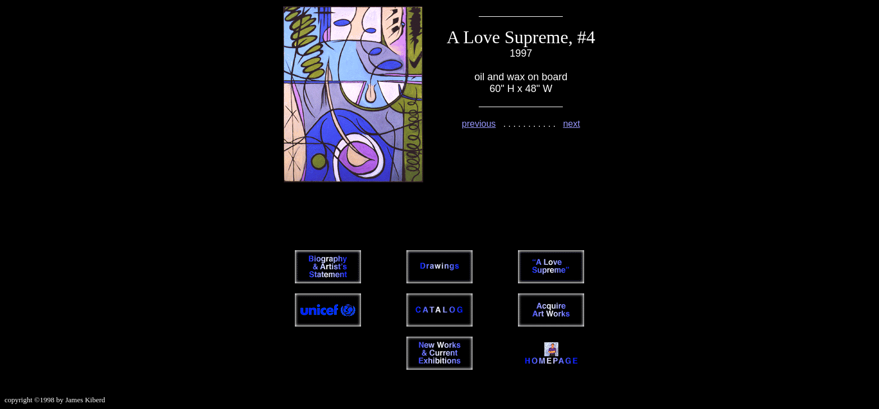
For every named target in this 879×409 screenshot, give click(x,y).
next (571, 123)
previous (479, 123)
